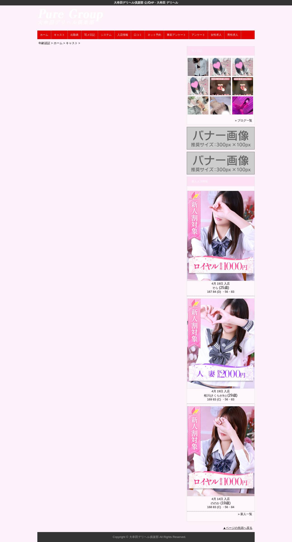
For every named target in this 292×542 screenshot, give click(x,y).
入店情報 (122, 34)
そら (215, 288)
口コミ (138, 34)
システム (106, 34)
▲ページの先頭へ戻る (237, 528)
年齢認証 (44, 43)
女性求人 (216, 34)
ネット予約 (154, 34)
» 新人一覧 (245, 514)
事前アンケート (176, 34)
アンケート (198, 34)
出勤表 (74, 34)
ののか (215, 503)
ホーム (44, 34)
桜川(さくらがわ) (215, 395)
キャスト (59, 34)
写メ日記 (89, 34)
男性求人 (232, 34)
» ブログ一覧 (243, 120)
